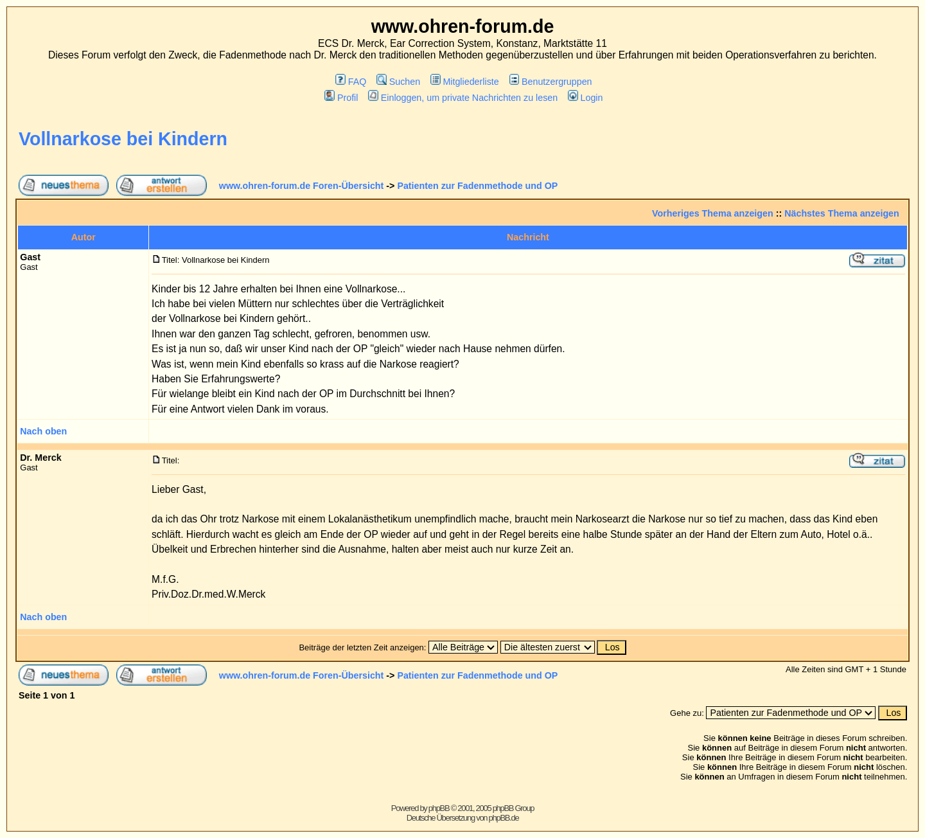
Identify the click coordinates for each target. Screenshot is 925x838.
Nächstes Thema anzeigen (841, 213)
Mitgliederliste (464, 81)
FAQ (350, 81)
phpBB (439, 808)
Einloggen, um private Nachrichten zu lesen (463, 98)
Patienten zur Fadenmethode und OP (477, 186)
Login (585, 98)
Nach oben (43, 431)
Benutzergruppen (550, 81)
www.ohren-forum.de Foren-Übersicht (301, 186)
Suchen (398, 81)
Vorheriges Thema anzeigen (712, 213)
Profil (341, 98)
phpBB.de (504, 818)
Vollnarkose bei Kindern (123, 139)
